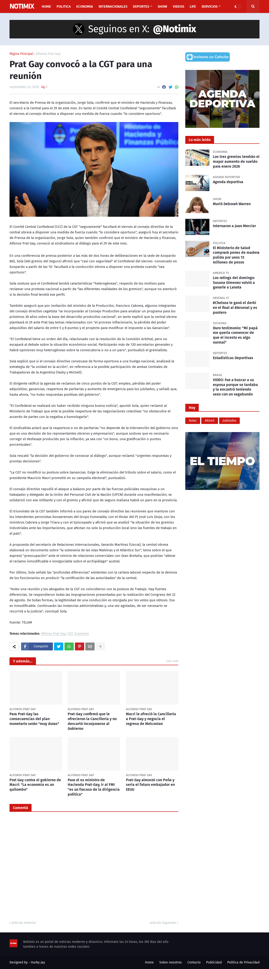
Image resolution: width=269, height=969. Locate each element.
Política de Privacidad (243, 962)
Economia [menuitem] (84, 6)
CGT (70, 634)
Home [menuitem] (46, 6)
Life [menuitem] (193, 6)
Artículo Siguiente (163, 923)
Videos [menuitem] (178, 6)
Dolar (193, 421)
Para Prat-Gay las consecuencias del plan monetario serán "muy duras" (34, 719)
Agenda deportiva (228, 182)
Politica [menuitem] (64, 6)
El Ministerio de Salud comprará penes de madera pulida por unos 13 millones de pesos (236, 255)
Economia (81, 634)
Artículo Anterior (24, 923)
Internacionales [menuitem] (113, 6)
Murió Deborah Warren (232, 204)
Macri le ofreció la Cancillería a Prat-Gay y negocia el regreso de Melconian (151, 719)
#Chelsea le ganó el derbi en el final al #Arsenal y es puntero (235, 308)
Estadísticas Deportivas (233, 358)
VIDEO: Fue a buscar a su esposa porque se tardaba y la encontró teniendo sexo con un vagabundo (235, 387)
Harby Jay (38, 962)
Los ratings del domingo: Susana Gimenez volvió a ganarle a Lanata (234, 283)
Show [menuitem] (162, 6)
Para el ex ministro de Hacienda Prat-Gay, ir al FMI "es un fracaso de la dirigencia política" (94, 787)
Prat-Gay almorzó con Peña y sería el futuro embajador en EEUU (150, 785)
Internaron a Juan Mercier (234, 226)
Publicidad (214, 962)
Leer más (172, 661)
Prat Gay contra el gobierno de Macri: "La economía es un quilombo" (35, 785)
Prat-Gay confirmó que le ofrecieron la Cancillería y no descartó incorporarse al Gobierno (92, 721)
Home (149, 962)
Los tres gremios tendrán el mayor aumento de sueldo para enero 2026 (236, 161)
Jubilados (229, 421)
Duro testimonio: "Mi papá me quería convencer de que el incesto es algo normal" (235, 335)
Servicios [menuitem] (210, 6)
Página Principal (21, 54)
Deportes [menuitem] (141, 6)
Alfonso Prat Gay (48, 54)
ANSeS (210, 421)
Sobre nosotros (170, 962)
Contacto (194, 962)
